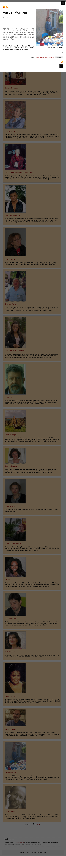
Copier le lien (58, 57)
